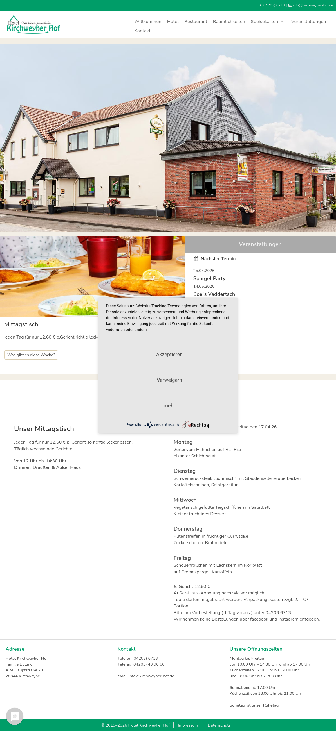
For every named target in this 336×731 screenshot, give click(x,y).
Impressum (188, 725)
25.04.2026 (204, 270)
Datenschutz (219, 725)
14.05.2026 (204, 286)
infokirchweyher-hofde (313, 5)
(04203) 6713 (273, 5)
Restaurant (195, 22)
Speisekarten (268, 22)
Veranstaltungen (308, 22)
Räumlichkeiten (229, 22)
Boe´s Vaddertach (214, 294)
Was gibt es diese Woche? (31, 355)
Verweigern (169, 380)
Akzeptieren (169, 354)
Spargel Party (209, 278)
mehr (169, 405)
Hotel (173, 22)
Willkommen (148, 22)
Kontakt (143, 31)
